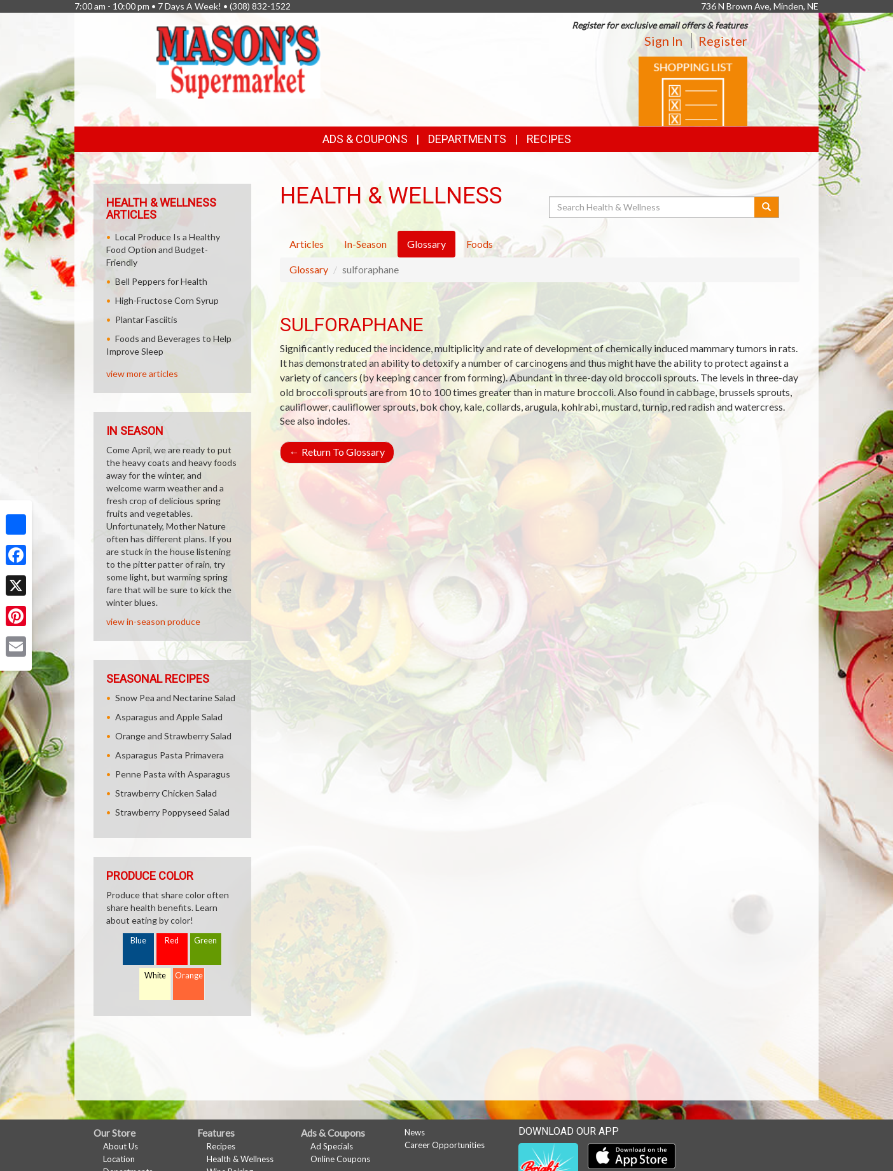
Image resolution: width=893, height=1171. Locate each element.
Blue (138, 940)
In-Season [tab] (365, 244)
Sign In (663, 40)
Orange (189, 975)
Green (205, 940)
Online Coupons (340, 1159)
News (415, 1132)
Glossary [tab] (426, 244)
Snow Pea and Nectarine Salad (175, 697)
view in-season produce (153, 621)
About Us (120, 1146)
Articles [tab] (306, 244)
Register (722, 40)
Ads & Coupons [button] (365, 139)
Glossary (308, 269)
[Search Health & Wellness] (652, 207)
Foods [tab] (479, 244)
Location (119, 1159)
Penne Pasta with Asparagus (172, 774)
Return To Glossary (337, 452)
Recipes (549, 139)
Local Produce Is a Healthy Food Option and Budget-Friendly (163, 249)
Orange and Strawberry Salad (173, 735)
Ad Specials (331, 1146)
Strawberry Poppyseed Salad (172, 812)
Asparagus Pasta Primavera (169, 755)
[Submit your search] (766, 207)
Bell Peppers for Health (161, 281)
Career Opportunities (445, 1145)
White (155, 975)
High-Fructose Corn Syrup (167, 300)
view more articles (142, 373)
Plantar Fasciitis (146, 319)
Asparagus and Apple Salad (169, 716)
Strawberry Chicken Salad (166, 793)
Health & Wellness (240, 1159)
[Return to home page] (238, 60)
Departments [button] (467, 139)
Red (172, 940)
